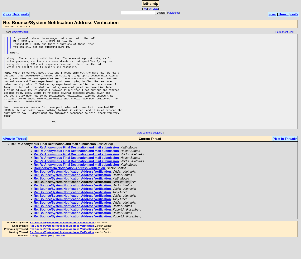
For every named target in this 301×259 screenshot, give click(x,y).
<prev (7, 14)
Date (16, 14)
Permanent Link (284, 32)
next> (25, 14)
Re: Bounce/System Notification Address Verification (72, 191)
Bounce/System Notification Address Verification (69, 187)
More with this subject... (149, 152)
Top (145, 8)
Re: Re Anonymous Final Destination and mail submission (76, 167)
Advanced (173, 12)
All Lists (153, 8)
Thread (283, 14)
